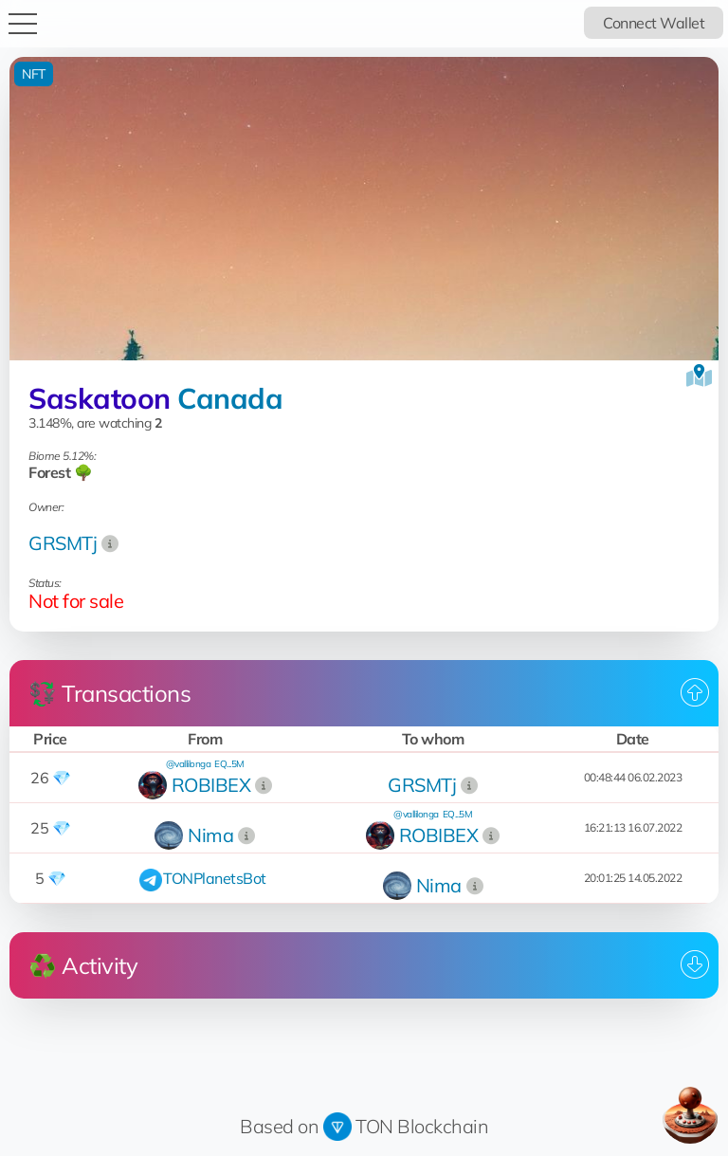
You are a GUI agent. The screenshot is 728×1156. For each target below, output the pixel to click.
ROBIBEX (211, 785)
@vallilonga (188, 764)
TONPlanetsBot (214, 878)
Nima (210, 835)
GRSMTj (62, 543)
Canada (229, 398)
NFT (34, 74)
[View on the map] (699, 375)
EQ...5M (229, 764)
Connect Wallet (653, 22)
